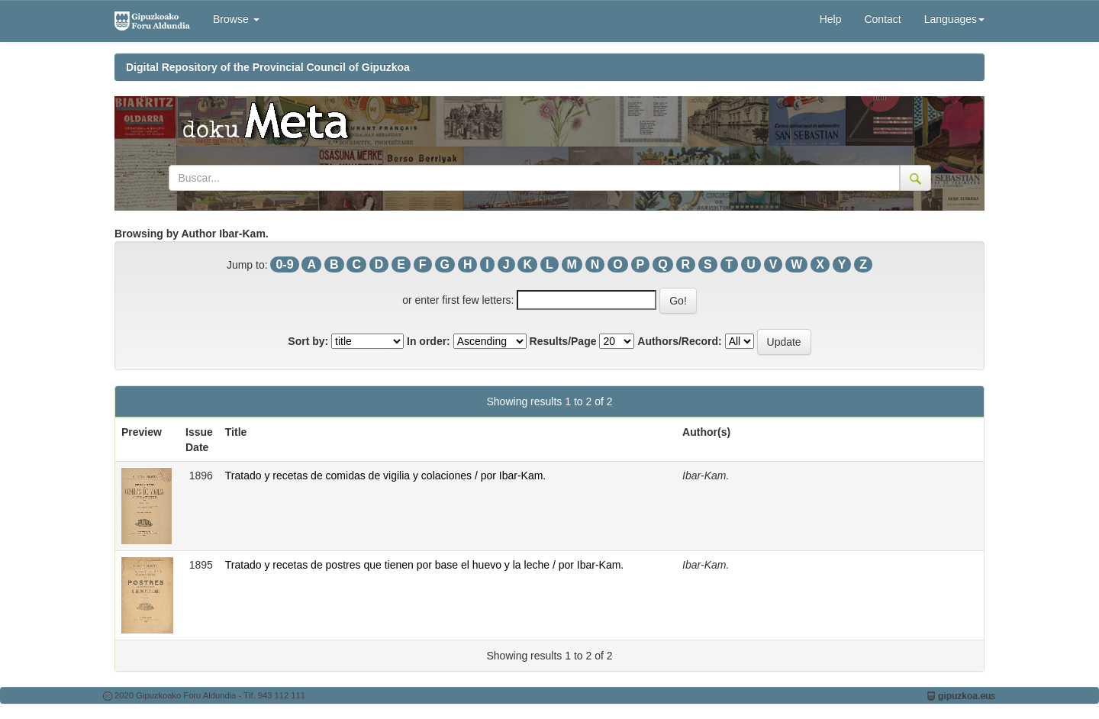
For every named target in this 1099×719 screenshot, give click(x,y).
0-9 (284, 264)
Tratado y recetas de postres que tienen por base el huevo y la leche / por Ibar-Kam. (424, 565)
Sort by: (308, 341)
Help (831, 19)
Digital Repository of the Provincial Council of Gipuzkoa (268, 67)
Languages (954, 19)
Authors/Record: (679, 341)
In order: (428, 341)
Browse (236, 19)
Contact (882, 19)
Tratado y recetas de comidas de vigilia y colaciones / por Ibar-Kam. (385, 475)
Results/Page (563, 341)
